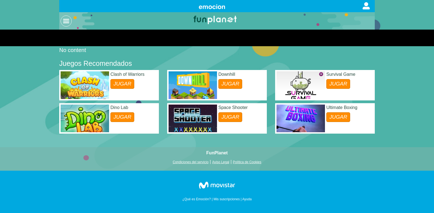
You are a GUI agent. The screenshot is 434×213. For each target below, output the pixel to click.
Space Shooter (233, 107)
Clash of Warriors (127, 74)
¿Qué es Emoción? (196, 199)
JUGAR (122, 84)
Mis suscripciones (226, 199)
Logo (215, 19)
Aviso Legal (220, 162)
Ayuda (247, 199)
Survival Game (340, 74)
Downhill (226, 74)
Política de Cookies (247, 162)
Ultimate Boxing (341, 107)
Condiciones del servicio (190, 162)
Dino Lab (119, 107)
